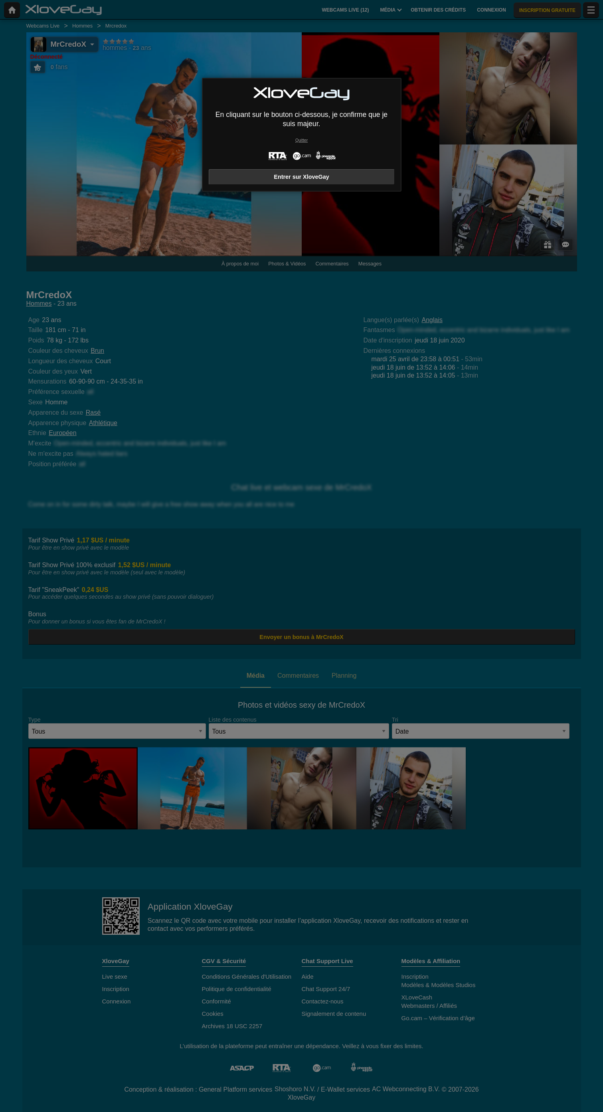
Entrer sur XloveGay (301, 177)
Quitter (301, 140)
